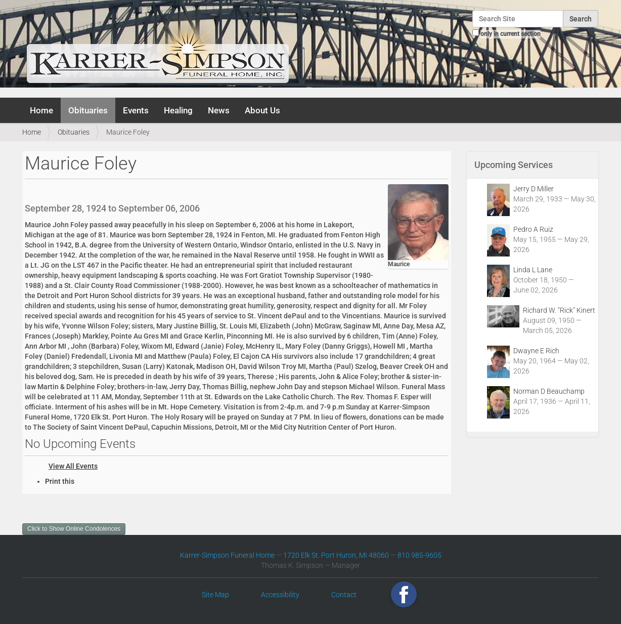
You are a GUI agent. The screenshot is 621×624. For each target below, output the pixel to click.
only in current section (510, 33)
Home (41, 110)
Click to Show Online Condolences (73, 528)
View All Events (73, 466)
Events (136, 110)
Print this (59, 481)
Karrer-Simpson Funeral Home (227, 555)
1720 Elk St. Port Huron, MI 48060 (336, 555)
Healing (178, 110)
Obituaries (88, 110)
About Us (262, 110)
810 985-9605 (419, 555)
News (219, 110)
